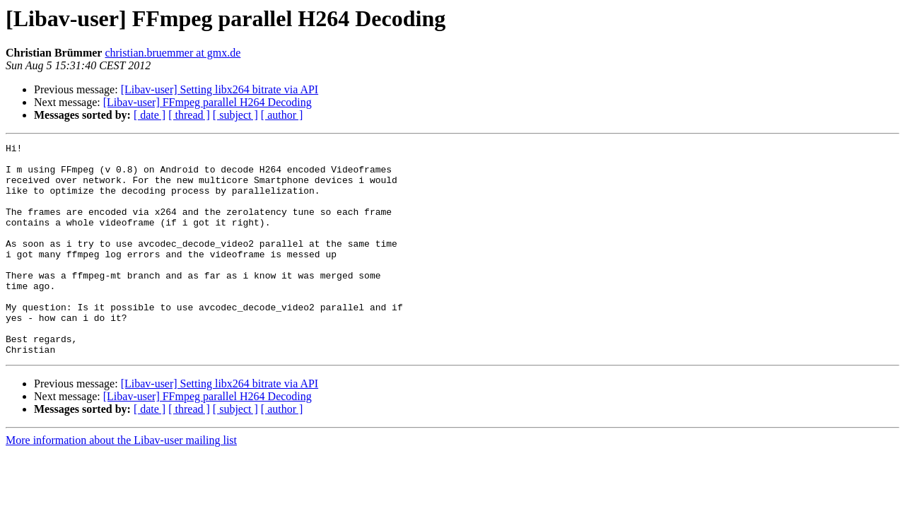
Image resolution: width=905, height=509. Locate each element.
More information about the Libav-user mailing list (121, 482)
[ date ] (149, 115)
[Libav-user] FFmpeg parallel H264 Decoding (207, 102)
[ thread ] (189, 115)
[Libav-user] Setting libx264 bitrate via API (220, 89)
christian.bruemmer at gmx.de (172, 53)
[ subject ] (235, 115)
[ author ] (282, 115)
